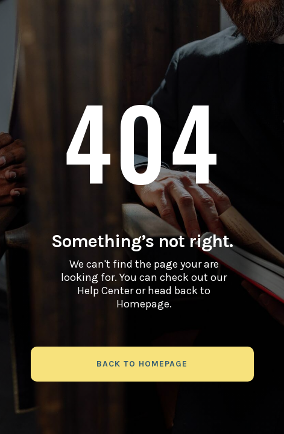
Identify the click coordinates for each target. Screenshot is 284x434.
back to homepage (142, 364)
